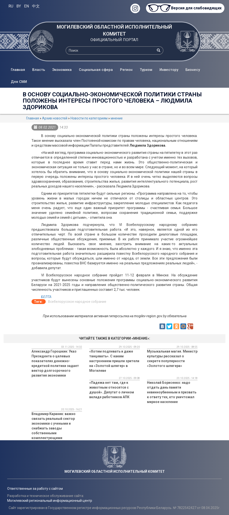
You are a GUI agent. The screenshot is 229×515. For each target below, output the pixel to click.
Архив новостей (54, 118)
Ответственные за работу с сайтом (35, 488)
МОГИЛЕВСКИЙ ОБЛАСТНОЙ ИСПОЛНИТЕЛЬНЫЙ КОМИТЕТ (114, 30)
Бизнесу (192, 70)
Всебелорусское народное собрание (77, 302)
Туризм (146, 70)
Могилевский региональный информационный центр (49, 501)
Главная (18, 70)
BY (18, 6)
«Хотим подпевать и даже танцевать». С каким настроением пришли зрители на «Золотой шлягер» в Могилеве (114, 360)
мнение (117, 118)
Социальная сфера (96, 70)
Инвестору (168, 70)
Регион (126, 70)
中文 (36, 6)
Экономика (62, 70)
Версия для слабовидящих (195, 8)
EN (26, 6)
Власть (38, 70)
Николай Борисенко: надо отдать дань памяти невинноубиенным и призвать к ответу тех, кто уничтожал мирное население (171, 392)
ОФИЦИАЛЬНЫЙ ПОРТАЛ (114, 39)
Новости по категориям (89, 118)
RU (10, 6)
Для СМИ (19, 82)
